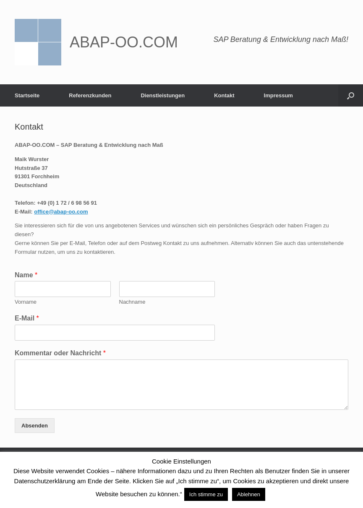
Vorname (26, 302)
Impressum (278, 95)
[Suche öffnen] (350, 95)
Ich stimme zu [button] (206, 494)
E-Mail (27, 318)
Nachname (132, 302)
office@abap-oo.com (61, 211)
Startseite (27, 95)
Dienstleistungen (163, 95)
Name (26, 275)
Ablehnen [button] (248, 494)
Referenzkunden (90, 95)
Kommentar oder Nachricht (60, 353)
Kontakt (224, 95)
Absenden (34, 425)
